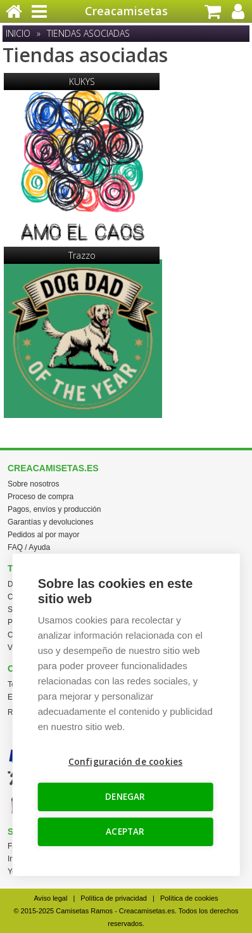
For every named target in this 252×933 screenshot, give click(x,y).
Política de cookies (189, 898)
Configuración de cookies (125, 761)
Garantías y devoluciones (50, 522)
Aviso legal (50, 898)
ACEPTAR (125, 831)
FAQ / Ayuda (29, 547)
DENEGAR (125, 796)
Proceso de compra (40, 496)
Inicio (18, 33)
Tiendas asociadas (88, 33)
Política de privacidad (113, 898)
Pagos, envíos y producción (54, 509)
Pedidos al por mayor (43, 534)
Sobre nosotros (33, 484)
